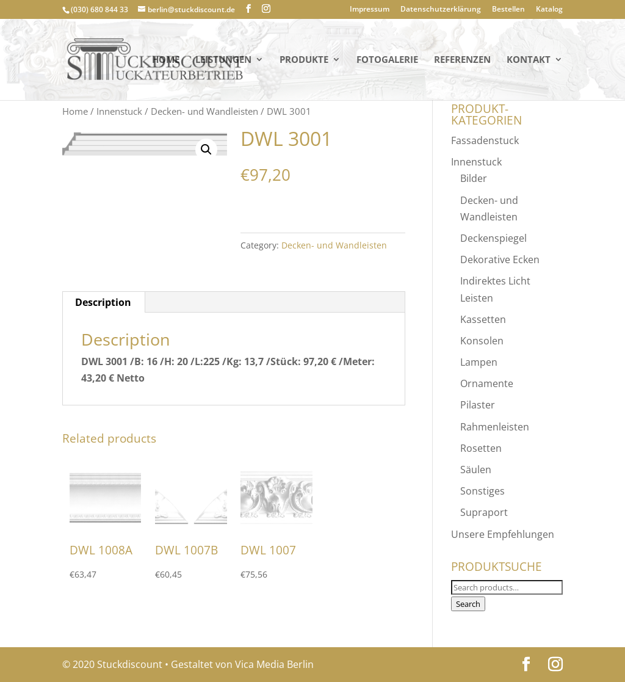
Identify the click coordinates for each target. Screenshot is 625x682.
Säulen (475, 469)
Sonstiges (482, 491)
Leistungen (223, 60)
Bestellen (508, 9)
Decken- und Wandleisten (204, 111)
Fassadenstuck (485, 140)
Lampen (478, 362)
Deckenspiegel (493, 238)
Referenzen (462, 60)
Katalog (549, 9)
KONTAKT (529, 60)
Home (165, 60)
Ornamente (486, 383)
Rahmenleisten (494, 427)
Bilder (473, 178)
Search (468, 603)
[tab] (103, 302)
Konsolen (482, 340)
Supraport (484, 512)
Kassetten (483, 319)
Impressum (369, 9)
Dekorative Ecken (500, 259)
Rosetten (481, 448)
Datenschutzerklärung (440, 9)
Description (103, 302)
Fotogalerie (387, 60)
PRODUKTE (304, 60)
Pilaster (477, 405)
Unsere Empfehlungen (502, 534)
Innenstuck (119, 111)
